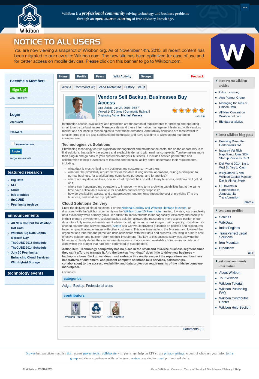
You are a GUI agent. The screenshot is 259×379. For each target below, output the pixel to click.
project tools (91, 353)
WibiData (226, 222)
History (129, 87)
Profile (81, 76)
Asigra (117, 225)
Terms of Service (194, 369)
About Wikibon (229, 273)
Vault (141, 87)
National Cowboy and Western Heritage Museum (154, 207)
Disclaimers (214, 369)
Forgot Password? (20, 158)
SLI (13, 185)
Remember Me (25, 144)
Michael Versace (131, 115)
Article (66, 87)
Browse (30, 353)
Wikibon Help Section (234, 307)
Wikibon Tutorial (230, 283)
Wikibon (96, 315)
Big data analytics (231, 121)
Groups (146, 76)
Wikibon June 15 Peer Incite (142, 211)
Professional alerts (99, 286)
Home (63, 76)
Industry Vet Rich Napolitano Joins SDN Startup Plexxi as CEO (234, 154)
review (135, 358)
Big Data (17, 180)
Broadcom (226, 248)
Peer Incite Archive (24, 204)
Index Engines (229, 228)
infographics (20, 194)
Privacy (228, 369)
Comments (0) (84, 87)
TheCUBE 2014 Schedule (29, 247)
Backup (78, 286)
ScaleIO (225, 217)
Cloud (15, 189)
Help (238, 369)
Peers (100, 76)
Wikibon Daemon (75, 315)
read (161, 358)
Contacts (176, 369)
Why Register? (18, 97)
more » (249, 202)
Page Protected (109, 87)
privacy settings (174, 353)
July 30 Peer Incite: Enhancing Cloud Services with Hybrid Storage (30, 257)
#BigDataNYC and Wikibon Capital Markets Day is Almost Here (235, 176)
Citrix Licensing (229, 92)
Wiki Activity (122, 76)
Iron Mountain (229, 243)
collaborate (109, 353)
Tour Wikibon (228, 278)
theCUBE (17, 199)
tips (69, 353)
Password (16, 131)
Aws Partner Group (232, 97)
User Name (16, 121)
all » (251, 252)
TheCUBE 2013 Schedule (29, 242)
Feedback (197, 76)
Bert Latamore (115, 315)
